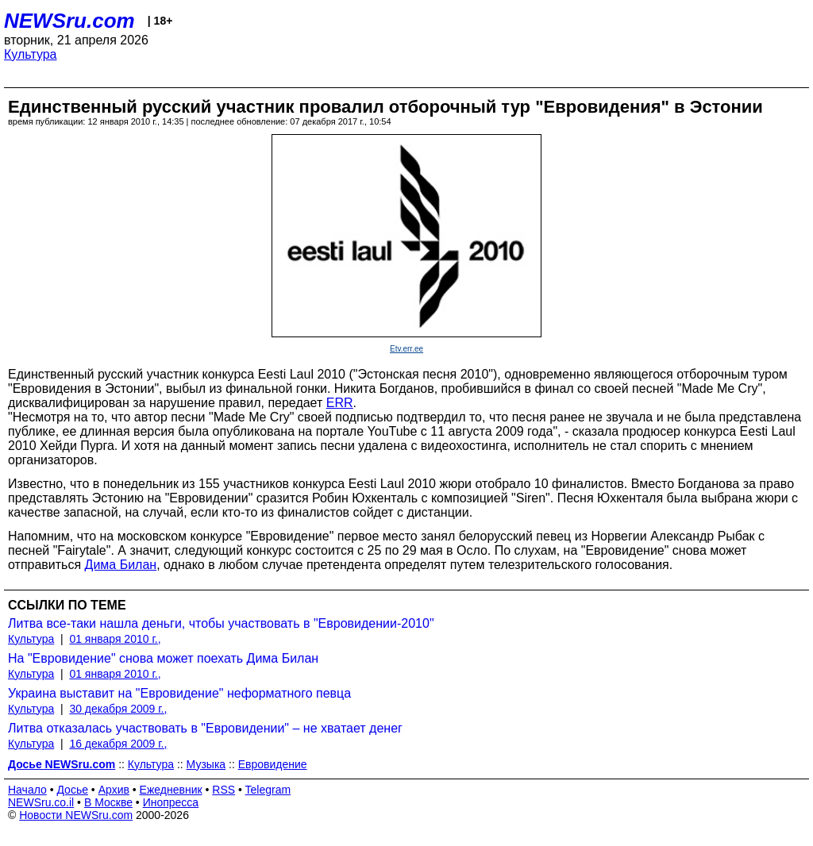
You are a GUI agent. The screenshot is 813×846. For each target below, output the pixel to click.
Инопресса (171, 802)
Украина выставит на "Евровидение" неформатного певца (179, 693)
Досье (72, 789)
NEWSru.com (69, 21)
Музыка (206, 764)
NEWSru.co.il (41, 802)
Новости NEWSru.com (76, 815)
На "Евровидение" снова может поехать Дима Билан (163, 658)
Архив (113, 789)
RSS (223, 789)
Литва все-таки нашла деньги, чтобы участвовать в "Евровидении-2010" (221, 623)
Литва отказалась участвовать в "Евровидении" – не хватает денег (205, 728)
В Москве (108, 802)
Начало (27, 789)
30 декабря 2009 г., (118, 708)
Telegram (268, 789)
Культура (30, 54)
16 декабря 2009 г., (118, 743)
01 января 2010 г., (114, 639)
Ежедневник (171, 789)
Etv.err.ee (406, 348)
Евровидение (272, 764)
